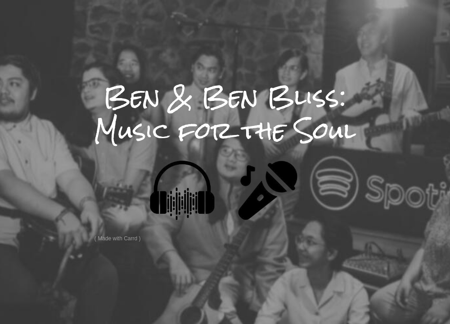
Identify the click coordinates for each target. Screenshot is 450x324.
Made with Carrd (117, 238)
